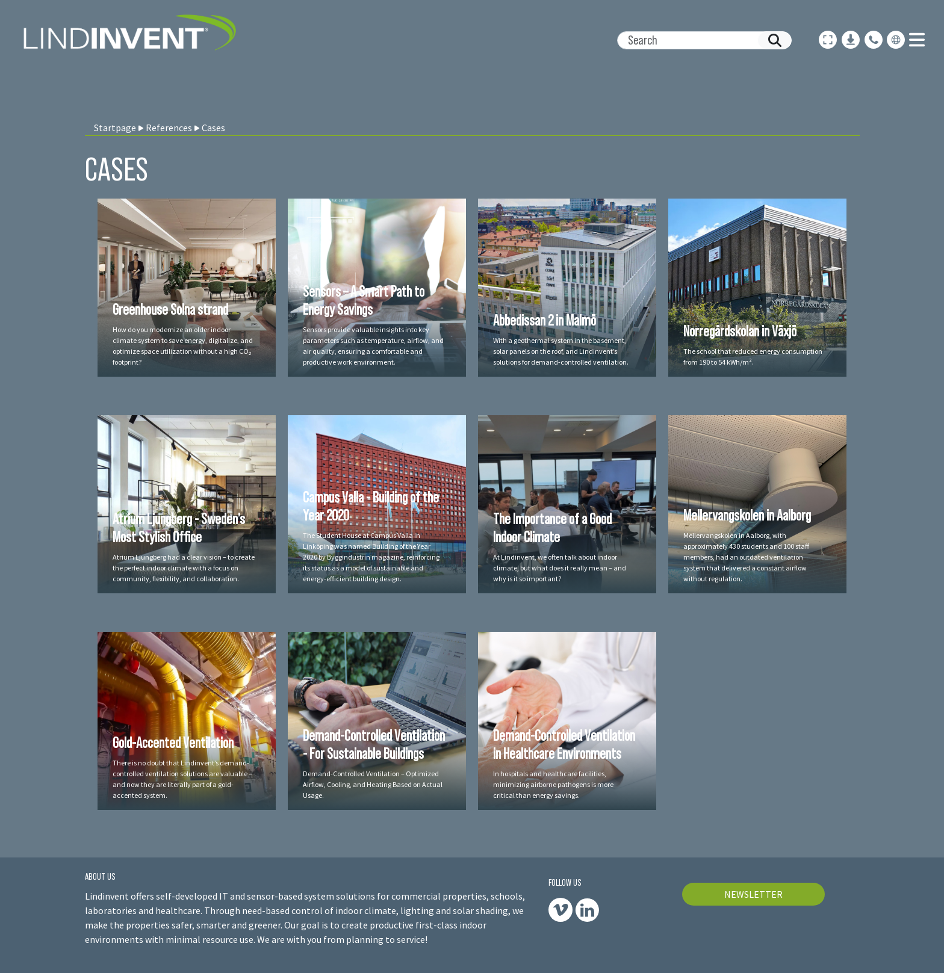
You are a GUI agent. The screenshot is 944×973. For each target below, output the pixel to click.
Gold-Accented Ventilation (173, 742)
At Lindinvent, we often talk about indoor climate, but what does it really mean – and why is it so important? (559, 567)
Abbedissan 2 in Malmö (544, 320)
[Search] (699, 40)
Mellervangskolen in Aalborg (747, 515)
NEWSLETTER (753, 894)
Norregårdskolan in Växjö (739, 331)
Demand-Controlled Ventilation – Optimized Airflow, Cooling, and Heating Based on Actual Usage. (372, 784)
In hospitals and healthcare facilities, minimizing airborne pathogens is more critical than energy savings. (553, 784)
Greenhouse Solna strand (170, 309)
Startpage (115, 128)
